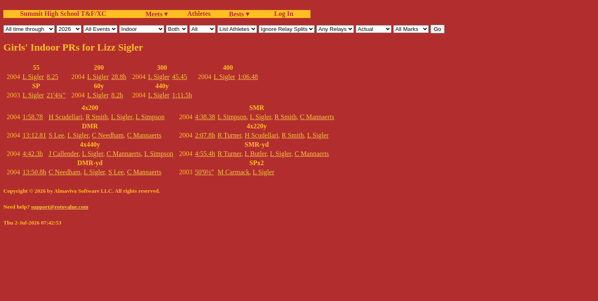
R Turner (230, 135)
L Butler (256, 153)
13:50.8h (34, 172)
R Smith (97, 116)
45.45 (179, 76)
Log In (282, 13)
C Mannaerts (144, 135)
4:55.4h (205, 153)
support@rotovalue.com (59, 207)
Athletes (199, 13)
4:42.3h (33, 153)
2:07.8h (205, 135)
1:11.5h (182, 95)
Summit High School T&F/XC (63, 13)
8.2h (117, 95)
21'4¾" (55, 95)
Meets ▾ (156, 14)
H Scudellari (65, 116)
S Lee (56, 135)
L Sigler (33, 76)
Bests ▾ (239, 14)
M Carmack (233, 172)
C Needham (108, 135)
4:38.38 (205, 116)
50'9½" (204, 172)
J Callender (63, 153)
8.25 (52, 76)
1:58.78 (33, 116)
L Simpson (150, 116)
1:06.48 (248, 76)
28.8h (118, 76)
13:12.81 (34, 135)
